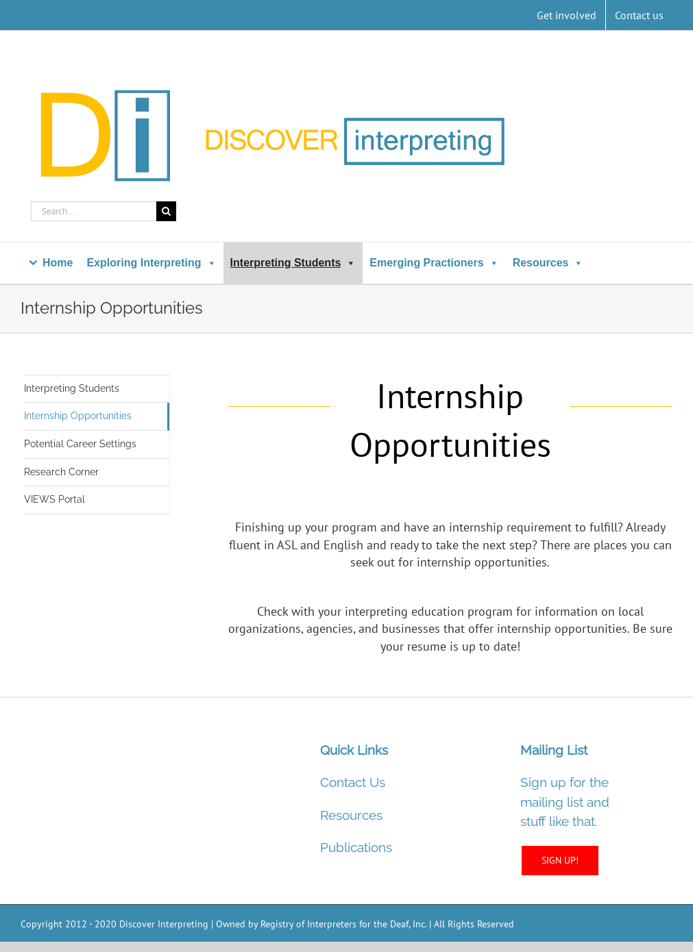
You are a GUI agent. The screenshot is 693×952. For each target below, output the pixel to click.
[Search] (166, 211)
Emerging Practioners (433, 262)
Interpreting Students (293, 262)
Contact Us (352, 782)
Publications (356, 847)
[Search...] (93, 211)
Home (57, 262)
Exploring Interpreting (151, 262)
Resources (548, 262)
